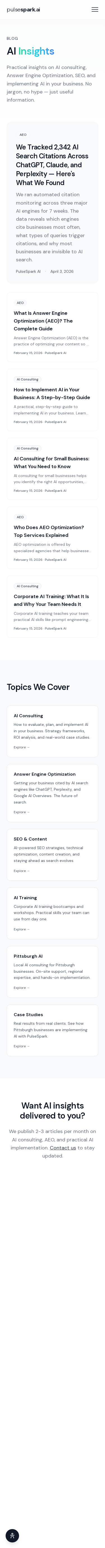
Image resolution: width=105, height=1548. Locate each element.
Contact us (63, 1147)
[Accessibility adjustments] (12, 1535)
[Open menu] (95, 9)
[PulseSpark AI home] (23, 9)
